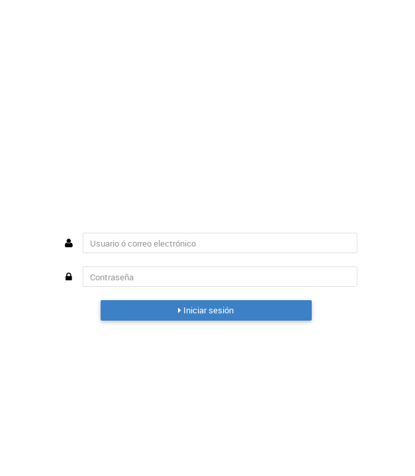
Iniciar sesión (206, 310)
